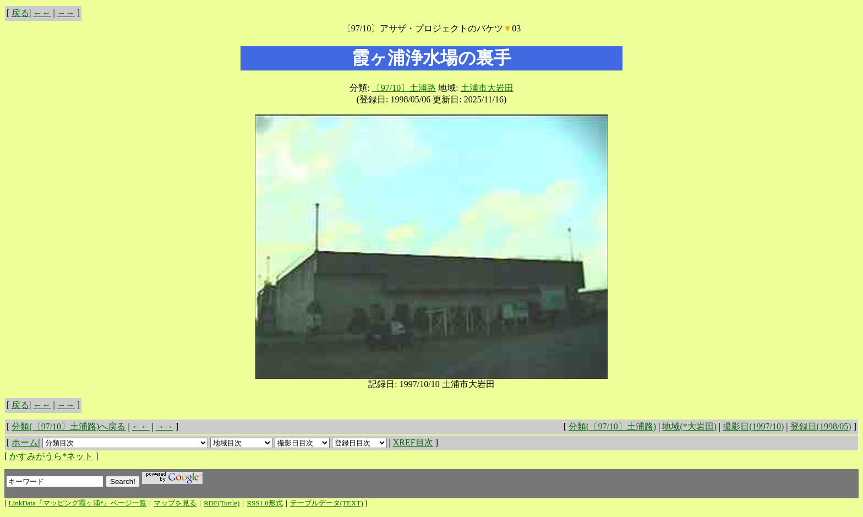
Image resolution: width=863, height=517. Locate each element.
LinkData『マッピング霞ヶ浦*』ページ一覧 (78, 503)
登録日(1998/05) (820, 426)
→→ (66, 13)
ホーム (25, 442)
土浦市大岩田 (487, 87)
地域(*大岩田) (689, 426)
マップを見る (175, 503)
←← (42, 13)
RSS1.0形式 (264, 503)
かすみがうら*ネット (51, 456)
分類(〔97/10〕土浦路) (612, 426)
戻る (20, 13)
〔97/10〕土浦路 (404, 87)
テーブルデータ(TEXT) (326, 503)
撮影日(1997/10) (753, 426)
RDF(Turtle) (221, 503)
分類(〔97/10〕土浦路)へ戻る (68, 426)
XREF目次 (413, 442)
